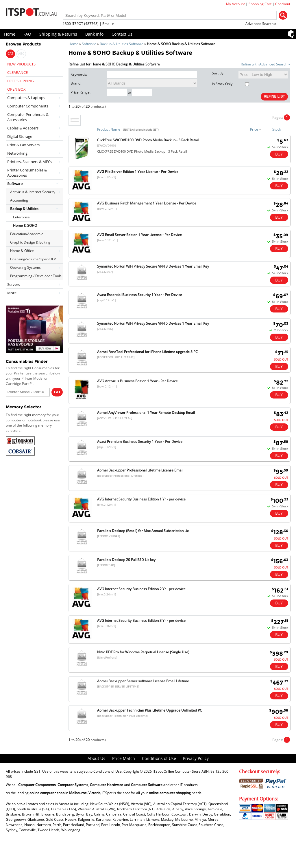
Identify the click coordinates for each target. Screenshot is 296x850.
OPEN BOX (16, 89)
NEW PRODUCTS (21, 64)
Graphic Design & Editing (30, 242)
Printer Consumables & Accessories (27, 172)
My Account (235, 3)
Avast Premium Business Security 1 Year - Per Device (139, 441)
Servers (13, 284)
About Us (96, 758)
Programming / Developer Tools (36, 275)
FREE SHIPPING (20, 80)
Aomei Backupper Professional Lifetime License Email (140, 470)
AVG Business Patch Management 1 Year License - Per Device (146, 203)
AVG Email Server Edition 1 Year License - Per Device (139, 234)
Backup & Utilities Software (121, 43)
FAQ (27, 34)
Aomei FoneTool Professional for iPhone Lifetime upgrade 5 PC (147, 351)
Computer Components (27, 106)
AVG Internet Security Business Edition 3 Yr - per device (141, 620)
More (11, 292)
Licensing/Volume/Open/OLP (33, 259)
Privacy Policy (196, 758)
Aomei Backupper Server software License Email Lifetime (143, 681)
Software (89, 43)
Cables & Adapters (22, 128)
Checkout (282, 3)
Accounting (19, 200)
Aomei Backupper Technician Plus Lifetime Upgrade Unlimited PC (149, 710)
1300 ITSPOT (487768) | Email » (88, 23)
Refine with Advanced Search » (265, 64)
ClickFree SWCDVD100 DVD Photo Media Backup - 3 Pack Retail (148, 140)
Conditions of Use (159, 758)
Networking (17, 153)
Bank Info (94, 34)
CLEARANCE (17, 72)
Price (255, 129)
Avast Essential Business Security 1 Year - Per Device (139, 294)
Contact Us (122, 34)
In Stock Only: (230, 83)
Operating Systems (25, 267)
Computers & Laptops (26, 97)
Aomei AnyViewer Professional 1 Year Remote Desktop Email (146, 412)
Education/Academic (26, 233)
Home (9, 34)
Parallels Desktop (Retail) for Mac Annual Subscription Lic (143, 530)
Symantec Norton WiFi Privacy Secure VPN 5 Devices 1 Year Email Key (153, 323)
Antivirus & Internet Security (32, 191)
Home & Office (22, 250)
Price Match (123, 758)
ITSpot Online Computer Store (177, 771)
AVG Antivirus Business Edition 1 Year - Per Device (137, 381)
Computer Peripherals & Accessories (28, 117)
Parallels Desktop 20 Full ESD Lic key (126, 559)
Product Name (108, 129)
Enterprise (21, 217)
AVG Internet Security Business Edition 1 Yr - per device (141, 499)
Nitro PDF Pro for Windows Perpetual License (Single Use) (143, 652)
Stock (276, 129)
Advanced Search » (260, 23)
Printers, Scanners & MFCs (29, 161)
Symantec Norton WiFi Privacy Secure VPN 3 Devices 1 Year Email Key (153, 266)
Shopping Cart (260, 3)
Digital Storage (19, 136)
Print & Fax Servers (23, 144)
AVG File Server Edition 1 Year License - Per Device (137, 171)
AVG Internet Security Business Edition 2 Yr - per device (141, 588)
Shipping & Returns (58, 34)
